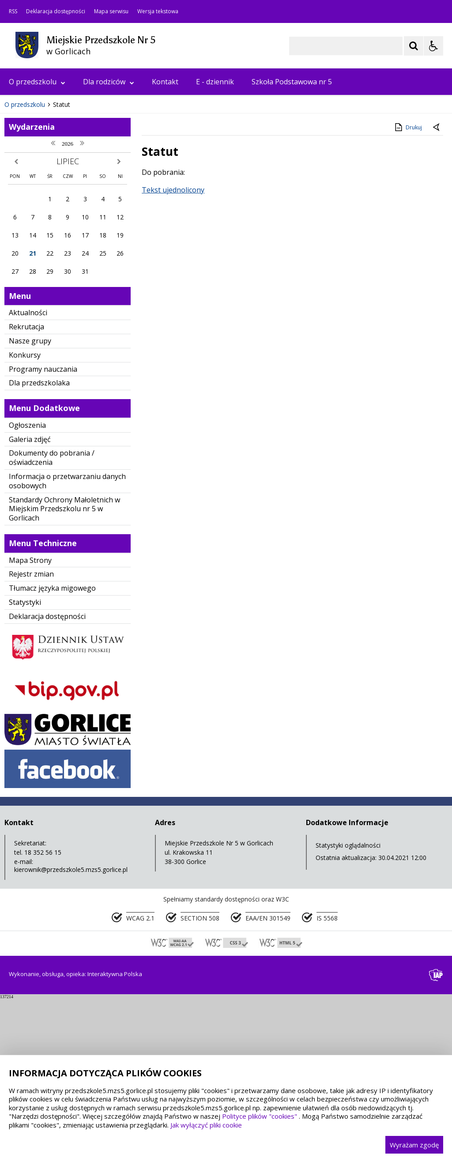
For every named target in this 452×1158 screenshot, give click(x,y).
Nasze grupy (30, 499)
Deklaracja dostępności (55, 11)
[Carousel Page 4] (111, 236)
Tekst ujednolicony (173, 348)
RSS (13, 11)
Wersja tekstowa (157, 11)
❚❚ (18, 236)
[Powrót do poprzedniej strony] (437, 286)
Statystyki (25, 761)
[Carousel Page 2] (94, 236)
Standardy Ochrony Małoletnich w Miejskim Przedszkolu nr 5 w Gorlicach (64, 667)
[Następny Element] (64, 236)
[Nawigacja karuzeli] (53, 236)
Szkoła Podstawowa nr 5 (292, 82)
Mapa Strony (30, 719)
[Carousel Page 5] (119, 236)
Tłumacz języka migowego (52, 746)
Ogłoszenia (27, 583)
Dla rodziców (108, 82)
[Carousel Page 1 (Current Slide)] (86, 236)
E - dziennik (215, 82)
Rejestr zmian (31, 733)
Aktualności (28, 471)
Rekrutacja (26, 485)
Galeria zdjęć (30, 598)
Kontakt (165, 82)
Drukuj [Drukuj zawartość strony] (407, 286)
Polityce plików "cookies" (259, 1116)
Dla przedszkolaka (39, 542)
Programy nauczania (43, 527)
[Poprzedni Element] (42, 236)
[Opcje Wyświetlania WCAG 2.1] (433, 46)
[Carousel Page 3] (103, 236)
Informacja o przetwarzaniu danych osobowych (67, 639)
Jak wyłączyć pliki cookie (206, 1124)
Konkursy (25, 513)
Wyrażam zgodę (414, 1144)
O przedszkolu (37, 82)
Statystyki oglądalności (348, 1004)
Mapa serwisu (111, 11)
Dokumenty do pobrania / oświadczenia (51, 616)
